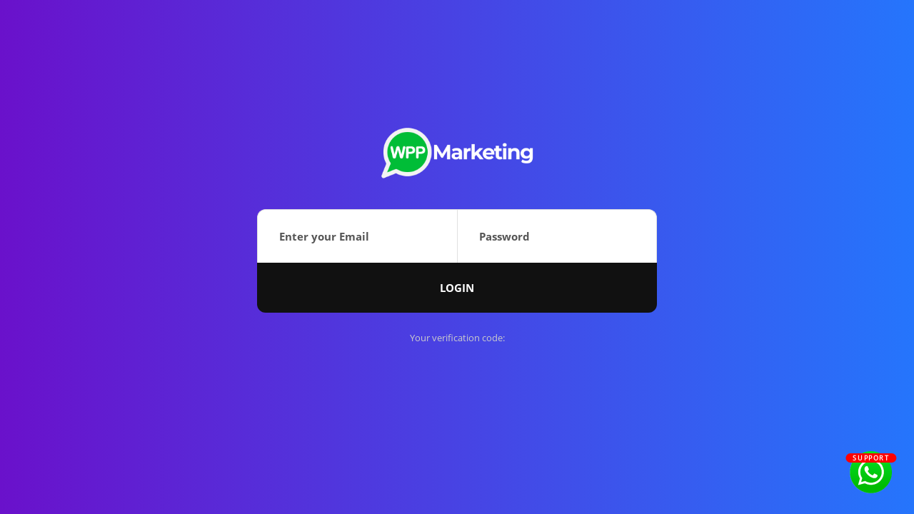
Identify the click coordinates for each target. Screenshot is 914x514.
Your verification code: (457, 337)
